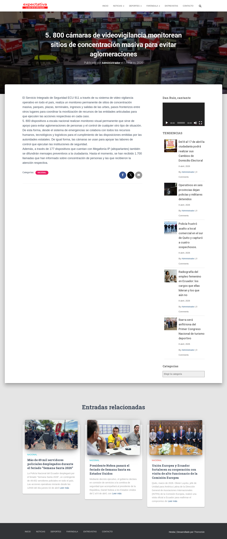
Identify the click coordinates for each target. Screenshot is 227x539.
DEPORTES (135, 6)
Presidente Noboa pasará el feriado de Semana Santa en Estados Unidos (110, 469)
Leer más (64, 488)
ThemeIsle (199, 532)
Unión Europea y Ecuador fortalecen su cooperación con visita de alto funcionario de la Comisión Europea (174, 472)
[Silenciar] (195, 122)
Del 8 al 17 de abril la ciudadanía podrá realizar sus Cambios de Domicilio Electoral (191, 151)
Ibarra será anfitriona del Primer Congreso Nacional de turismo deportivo (191, 329)
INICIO (105, 6)
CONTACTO (188, 6)
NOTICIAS (118, 6)
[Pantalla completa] (200, 122)
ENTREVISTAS (171, 6)
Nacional (42, 172)
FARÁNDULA (153, 6)
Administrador (188, 172)
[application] (184, 114)
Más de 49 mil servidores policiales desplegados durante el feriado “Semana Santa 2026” (50, 464)
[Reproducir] (166, 122)
